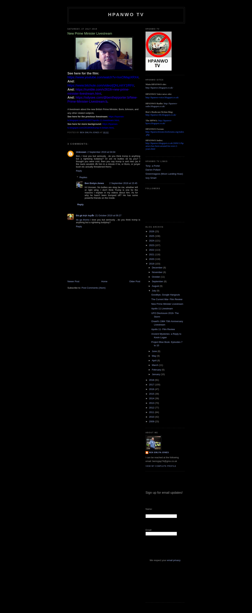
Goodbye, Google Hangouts (165, 294)
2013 (152, 403)
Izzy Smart (151, 178)
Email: (149, 530)
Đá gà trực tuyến (85, 215)
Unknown (81, 152)
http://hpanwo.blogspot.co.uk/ (159, 87)
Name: (149, 509)
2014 (152, 398)
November (157, 272)
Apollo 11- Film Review (163, 329)
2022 (152, 250)
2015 (152, 393)
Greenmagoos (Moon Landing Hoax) (164, 173)
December (157, 267)
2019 (152, 263)
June (155, 351)
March (155, 365)
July (154, 290)
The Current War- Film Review (166, 299)
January (156, 374)
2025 (152, 236)
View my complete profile (161, 466)
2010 (152, 417)
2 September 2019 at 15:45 (123, 183)
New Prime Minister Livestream (167, 304)
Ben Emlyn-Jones (94, 183)
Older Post (134, 281)
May (154, 356)
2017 (152, 384)
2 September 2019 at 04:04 (101, 152)
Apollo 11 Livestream (162, 308)
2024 (152, 240)
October (156, 276)
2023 (152, 245)
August (156, 286)
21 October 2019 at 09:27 (108, 215)
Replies (83, 177)
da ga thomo (82, 219)
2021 (152, 254)
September (158, 281)
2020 (152, 259)
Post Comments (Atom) (94, 287)
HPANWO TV (126, 14)
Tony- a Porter (153, 166)
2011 (152, 412)
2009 (152, 421)
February (157, 369)
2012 (152, 407)
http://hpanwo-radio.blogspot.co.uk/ (161, 105)
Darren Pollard (153, 169)
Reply (79, 170)
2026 (152, 231)
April (154, 360)
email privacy (173, 560)
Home (104, 281)
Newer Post (73, 281)
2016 (152, 389)
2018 (152, 380)
